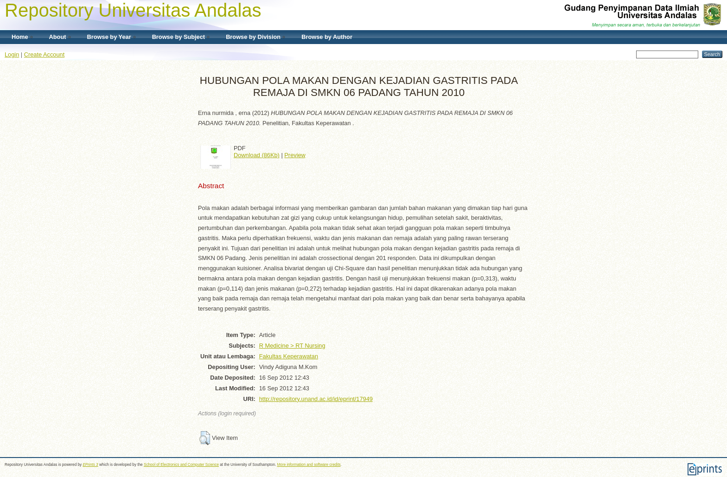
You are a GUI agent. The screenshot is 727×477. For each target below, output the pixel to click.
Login (12, 54)
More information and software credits (309, 465)
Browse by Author (326, 36)
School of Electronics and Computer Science (181, 465)
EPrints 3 (90, 465)
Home (20, 36)
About (57, 36)
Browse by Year (109, 36)
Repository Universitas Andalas (133, 10)
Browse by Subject (178, 36)
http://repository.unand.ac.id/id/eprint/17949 (316, 398)
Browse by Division (253, 36)
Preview (295, 155)
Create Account (44, 54)
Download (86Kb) (257, 155)
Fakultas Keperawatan (288, 356)
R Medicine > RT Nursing (292, 345)
